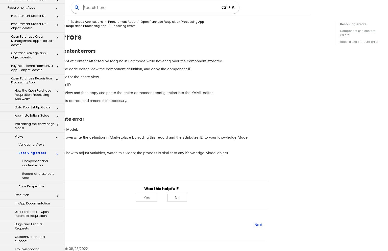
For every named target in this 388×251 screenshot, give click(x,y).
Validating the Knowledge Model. (38, 38)
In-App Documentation (32, 116)
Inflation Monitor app (36, 171)
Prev (78, 225)
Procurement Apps (186, 22)
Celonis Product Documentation (107, 22)
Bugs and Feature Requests (28, 139)
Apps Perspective (31, 99)
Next (323, 225)
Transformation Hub (32, 200)
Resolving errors (40, 66)
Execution (38, 108)
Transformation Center (32, 211)
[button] (57, 5)
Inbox (34, 180)
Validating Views (31, 57)
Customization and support (30, 151)
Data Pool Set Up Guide (38, 21)
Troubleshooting (27, 162)
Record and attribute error (38, 88)
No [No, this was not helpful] (242, 198)
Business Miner (32, 242)
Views (38, 50)
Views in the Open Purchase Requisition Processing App (130, 26)
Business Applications (152, 22)
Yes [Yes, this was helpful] (211, 198)
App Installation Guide (38, 29)
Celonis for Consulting (32, 221)
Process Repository (32, 190)
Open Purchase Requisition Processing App (237, 22)
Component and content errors (35, 76)
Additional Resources (32, 231)
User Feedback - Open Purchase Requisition (32, 126)
